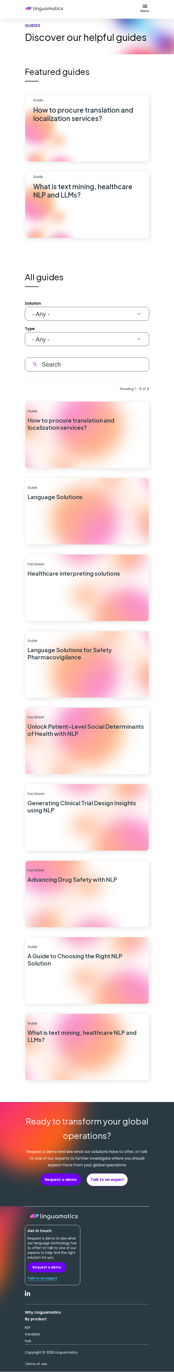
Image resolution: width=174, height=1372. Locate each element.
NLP (27, 1327)
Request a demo (61, 1179)
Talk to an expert (107, 1179)
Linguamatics (44, 9)
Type (30, 328)
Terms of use (36, 1363)
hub (28, 1341)
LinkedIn (28, 1295)
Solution (33, 303)
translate (32, 1334)
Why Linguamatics (43, 1312)
